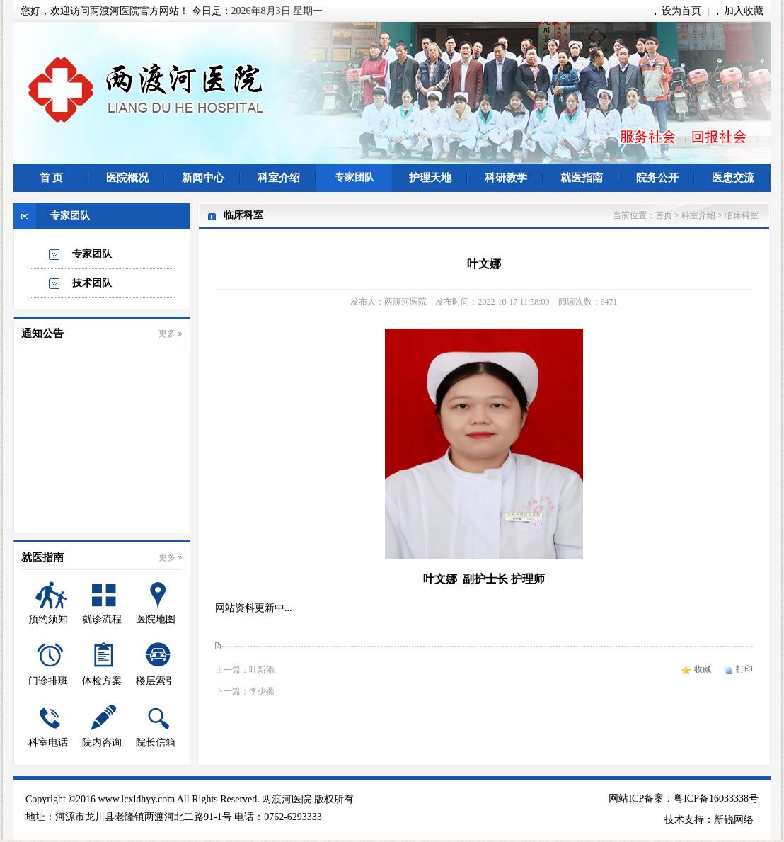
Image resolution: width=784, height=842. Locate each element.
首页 (663, 215)
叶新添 (262, 670)
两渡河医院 (286, 799)
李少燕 (262, 691)
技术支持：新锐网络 (709, 819)
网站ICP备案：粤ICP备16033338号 (684, 798)
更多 (166, 333)
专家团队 (92, 254)
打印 (744, 669)
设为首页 (681, 11)
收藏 (702, 669)
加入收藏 (743, 11)
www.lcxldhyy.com (136, 799)
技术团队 (92, 283)
